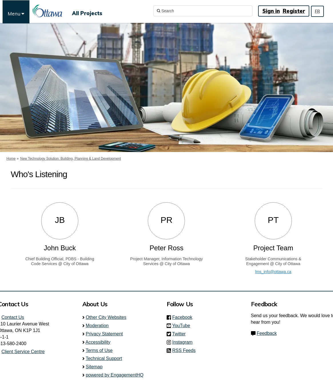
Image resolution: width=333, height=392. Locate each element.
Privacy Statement (104, 333)
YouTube (183, 325)
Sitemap (94, 366)
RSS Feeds (184, 350)
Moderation (97, 325)
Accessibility (97, 342)
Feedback (267, 333)
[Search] (202, 10)
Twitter (180, 333)
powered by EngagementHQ (114, 375)
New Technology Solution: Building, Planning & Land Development (70, 159)
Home (11, 159)
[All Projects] (87, 11)
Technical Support (104, 358)
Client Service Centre (23, 351)
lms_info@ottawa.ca (273, 271)
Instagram (184, 342)
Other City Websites (106, 317)
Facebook (184, 317)
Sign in (271, 11)
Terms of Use (99, 350)
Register (294, 11)
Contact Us (12, 317)
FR (317, 11)
